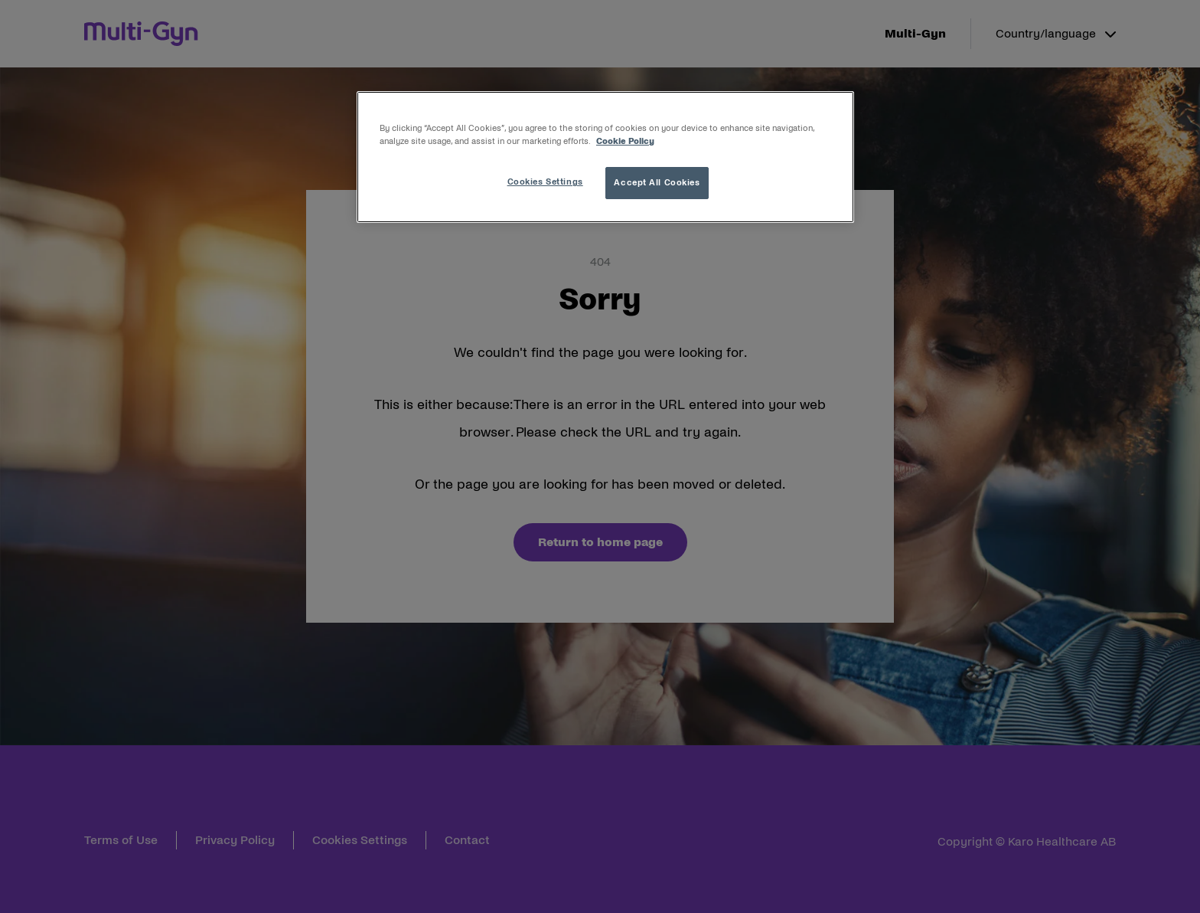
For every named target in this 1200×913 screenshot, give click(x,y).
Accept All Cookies (656, 182)
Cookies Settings (545, 181)
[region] (605, 157)
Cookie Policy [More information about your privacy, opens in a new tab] (625, 141)
